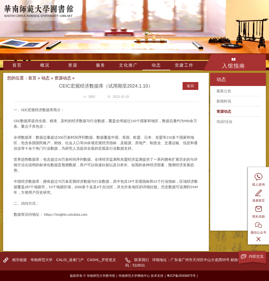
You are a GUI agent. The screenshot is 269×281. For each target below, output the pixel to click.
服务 (100, 65)
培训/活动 (224, 122)
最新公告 (223, 91)
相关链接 (19, 260)
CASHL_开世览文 (101, 260)
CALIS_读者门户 (70, 260)
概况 (45, 65)
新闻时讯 (223, 101)
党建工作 (184, 65)
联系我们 (141, 260)
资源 (72, 65)
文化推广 (128, 65)
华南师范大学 (41, 260)
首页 (17, 65)
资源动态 (62, 78)
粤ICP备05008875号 (181, 276)
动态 (156, 65)
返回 (190, 86)
